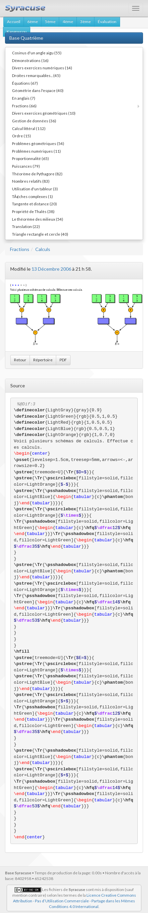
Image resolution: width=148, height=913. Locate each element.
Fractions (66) (24, 105)
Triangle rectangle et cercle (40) (40, 234)
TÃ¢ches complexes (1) (32, 196)
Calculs (42, 249)
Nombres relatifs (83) (31, 181)
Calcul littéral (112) (29, 128)
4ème (68, 21)
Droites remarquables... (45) (36, 75)
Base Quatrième (26, 38)
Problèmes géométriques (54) (38, 143)
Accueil (13, 21)
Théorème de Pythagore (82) (37, 173)
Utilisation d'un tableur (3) (35, 188)
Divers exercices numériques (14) (42, 67)
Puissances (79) (26, 166)
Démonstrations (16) (30, 60)
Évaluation (107, 21)
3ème (85, 21)
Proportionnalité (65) (30, 158)
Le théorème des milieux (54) (37, 219)
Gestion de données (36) (34, 120)
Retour (20, 359)
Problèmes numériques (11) (36, 151)
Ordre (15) (21, 135)
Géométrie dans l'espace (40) (38, 90)
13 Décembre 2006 (51, 269)
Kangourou (17, 31)
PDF (63, 359)
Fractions (19, 249)
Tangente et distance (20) (34, 203)
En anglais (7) (23, 98)
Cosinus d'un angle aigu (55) (37, 52)
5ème (50, 21)
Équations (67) (25, 83)
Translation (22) (26, 226)
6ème (32, 21)
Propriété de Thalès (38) (33, 211)
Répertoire (43, 359)
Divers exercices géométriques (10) (43, 113)
